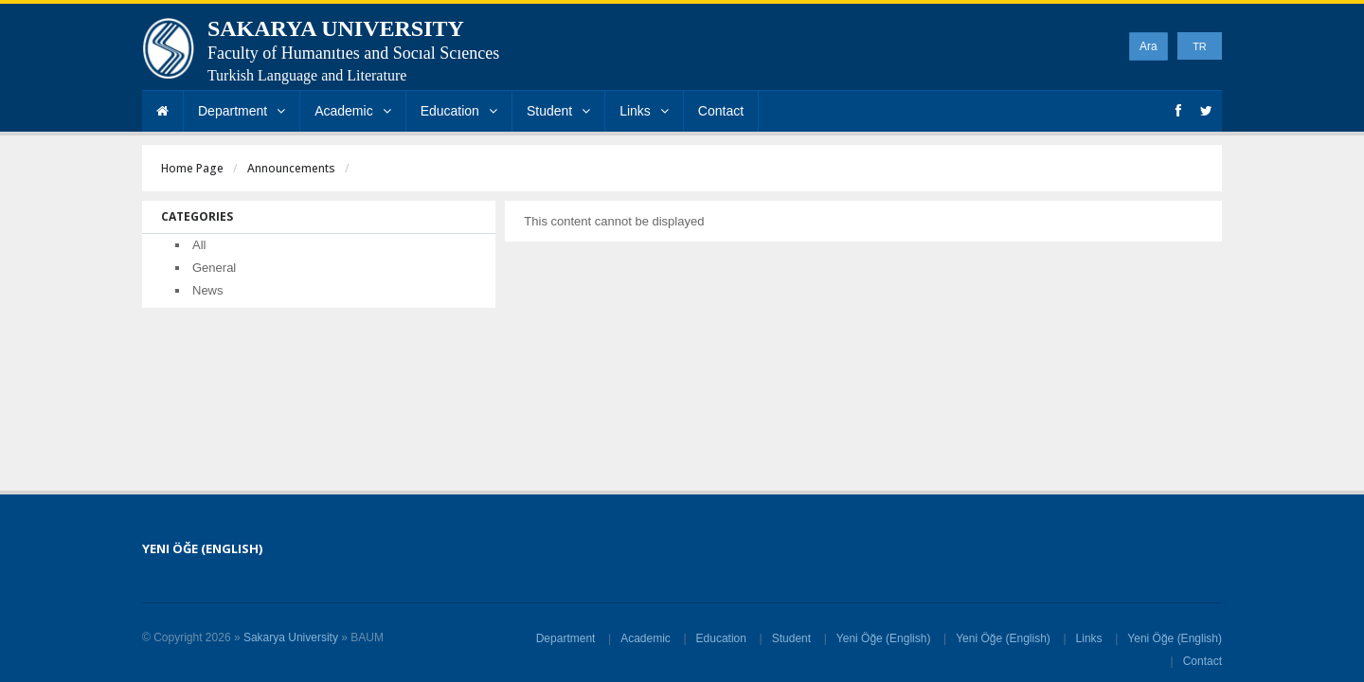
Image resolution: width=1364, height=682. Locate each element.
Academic (352, 110)
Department (241, 110)
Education (459, 110)
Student (558, 110)
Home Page (192, 168)
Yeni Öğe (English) (883, 638)
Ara (1149, 46)
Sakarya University (290, 637)
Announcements (291, 168)
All (199, 245)
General (214, 267)
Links (644, 110)
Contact (721, 110)
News (208, 290)
